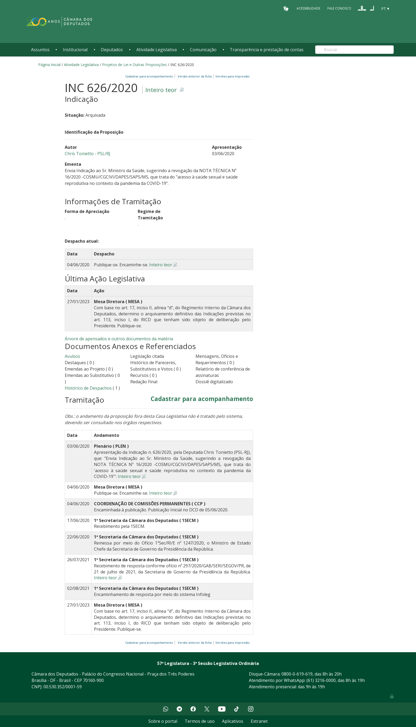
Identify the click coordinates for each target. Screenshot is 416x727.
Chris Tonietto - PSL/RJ (87, 153)
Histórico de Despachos (88, 388)
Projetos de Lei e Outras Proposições (134, 64)
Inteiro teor (161, 90)
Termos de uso (200, 721)
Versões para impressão (232, 76)
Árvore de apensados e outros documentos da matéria (119, 339)
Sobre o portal (162, 721)
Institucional (75, 50)
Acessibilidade (308, 8)
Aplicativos (232, 721)
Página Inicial (49, 64)
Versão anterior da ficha (194, 76)
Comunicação (203, 50)
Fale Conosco (339, 8)
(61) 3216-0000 (321, 680)
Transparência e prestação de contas (267, 50)
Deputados (112, 50)
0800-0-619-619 (297, 674)
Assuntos (40, 50)
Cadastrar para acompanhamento (150, 76)
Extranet (259, 721)
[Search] (354, 49)
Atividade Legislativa (156, 50)
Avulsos (72, 356)
